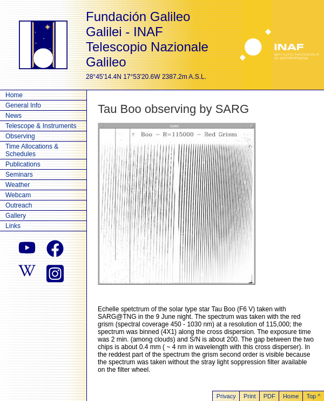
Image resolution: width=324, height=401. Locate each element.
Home (14, 95)
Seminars (19, 174)
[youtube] (27, 248)
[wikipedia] (27, 272)
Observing (20, 136)
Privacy (226, 396)
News (13, 115)
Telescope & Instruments (40, 126)
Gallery (15, 215)
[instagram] (55, 272)
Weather (17, 185)
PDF (269, 396)
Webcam (18, 195)
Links (13, 226)
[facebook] (55, 248)
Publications (22, 164)
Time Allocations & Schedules (31, 150)
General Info (23, 105)
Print (250, 396)
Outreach (18, 205)
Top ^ (313, 396)
